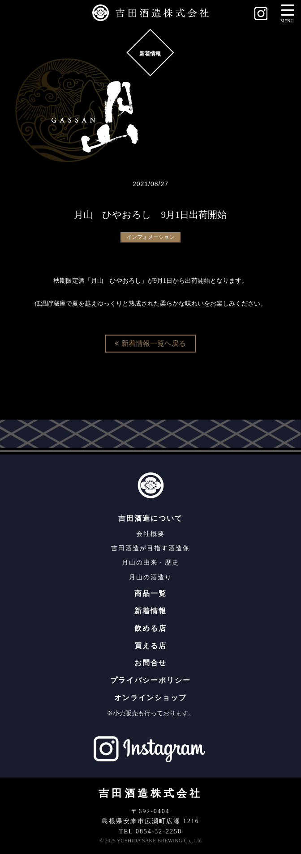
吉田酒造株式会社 (150, 793)
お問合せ (150, 663)
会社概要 (150, 534)
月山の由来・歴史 (150, 562)
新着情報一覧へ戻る (150, 343)
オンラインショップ (150, 697)
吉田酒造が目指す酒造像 (150, 548)
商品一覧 (150, 593)
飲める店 (150, 628)
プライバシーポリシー (150, 680)
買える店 (150, 646)
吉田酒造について (150, 518)
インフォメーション (150, 237)
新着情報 (150, 611)
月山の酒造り (150, 577)
